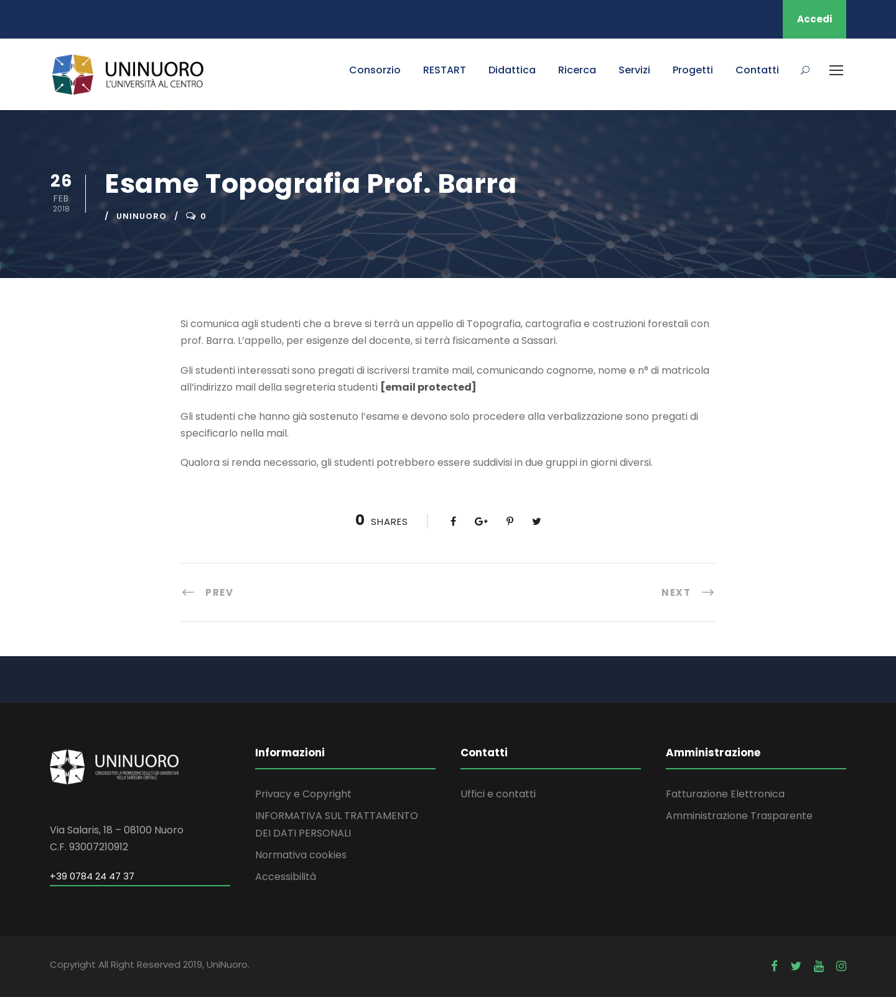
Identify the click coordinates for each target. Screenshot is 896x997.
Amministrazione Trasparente (739, 816)
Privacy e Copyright (303, 794)
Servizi (634, 70)
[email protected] (428, 387)
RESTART (444, 70)
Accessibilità (285, 876)
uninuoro (141, 216)
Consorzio (375, 70)
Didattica (512, 70)
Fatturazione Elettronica (725, 794)
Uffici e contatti (498, 794)
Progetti (693, 70)
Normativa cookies (301, 855)
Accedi (814, 19)
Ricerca (577, 70)
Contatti (757, 70)
